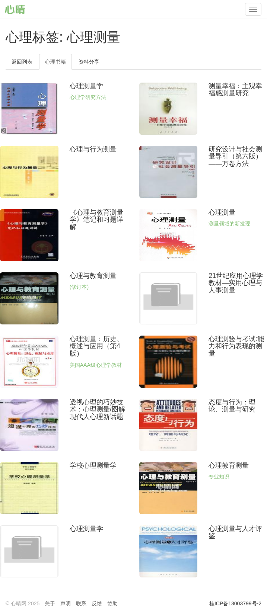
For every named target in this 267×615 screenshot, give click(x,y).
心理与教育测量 (93, 275)
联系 (81, 603)
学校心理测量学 (93, 465)
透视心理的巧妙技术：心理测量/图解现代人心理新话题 (97, 409)
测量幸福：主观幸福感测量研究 (235, 89)
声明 (65, 603)
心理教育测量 (229, 465)
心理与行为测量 (93, 149)
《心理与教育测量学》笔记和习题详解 (96, 220)
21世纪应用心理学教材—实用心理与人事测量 (236, 283)
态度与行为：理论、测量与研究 (232, 405)
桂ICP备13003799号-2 (235, 603)
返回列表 (22, 62)
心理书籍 (55, 62)
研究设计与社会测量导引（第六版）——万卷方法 (235, 156)
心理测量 (222, 212)
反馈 (97, 603)
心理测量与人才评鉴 (235, 532)
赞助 (112, 603)
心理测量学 (86, 86)
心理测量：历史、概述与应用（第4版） (96, 346)
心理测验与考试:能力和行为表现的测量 (236, 346)
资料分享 (89, 62)
